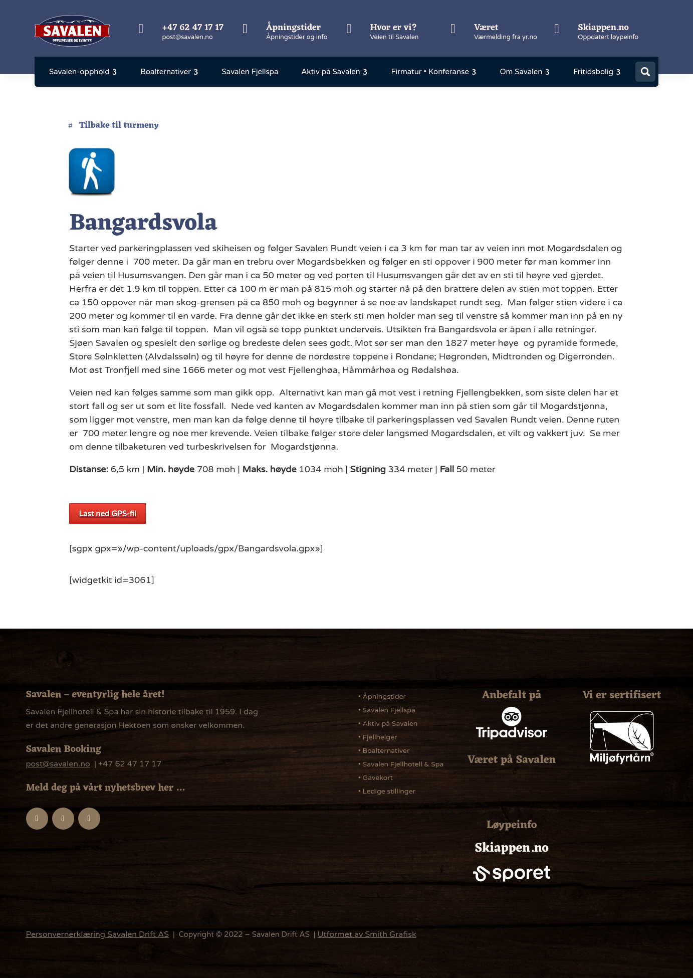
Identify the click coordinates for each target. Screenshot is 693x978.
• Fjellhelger (377, 737)
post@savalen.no (187, 37)
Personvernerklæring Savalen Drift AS (97, 934)
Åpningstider (293, 28)
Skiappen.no (603, 28)
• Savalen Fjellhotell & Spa (401, 764)
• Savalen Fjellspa (386, 710)
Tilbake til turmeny (118, 125)
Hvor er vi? (393, 28)
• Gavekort (375, 777)
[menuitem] (83, 72)
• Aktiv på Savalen (388, 723)
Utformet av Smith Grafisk (367, 934)
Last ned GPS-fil (107, 513)
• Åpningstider (382, 696)
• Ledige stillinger (386, 791)
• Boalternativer (384, 750)
